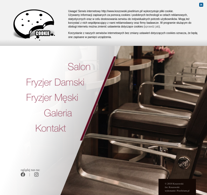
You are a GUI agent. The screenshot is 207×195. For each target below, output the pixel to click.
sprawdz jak (151, 26)
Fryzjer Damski (55, 82)
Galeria (58, 113)
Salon (79, 67)
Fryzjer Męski (52, 98)
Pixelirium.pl (183, 190)
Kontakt (50, 129)
